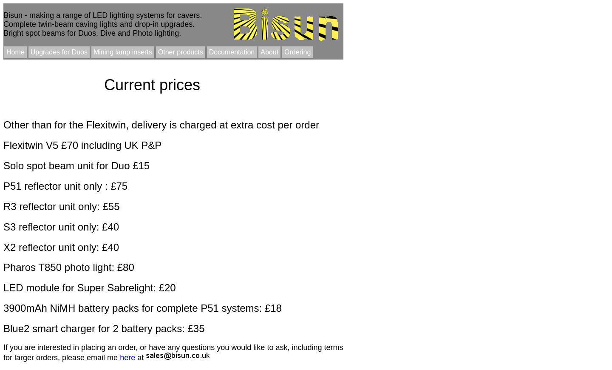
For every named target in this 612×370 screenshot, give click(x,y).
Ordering (297, 52)
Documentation (232, 52)
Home (15, 52)
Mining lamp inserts (123, 52)
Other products (180, 52)
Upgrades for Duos (59, 52)
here (127, 357)
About (269, 52)
